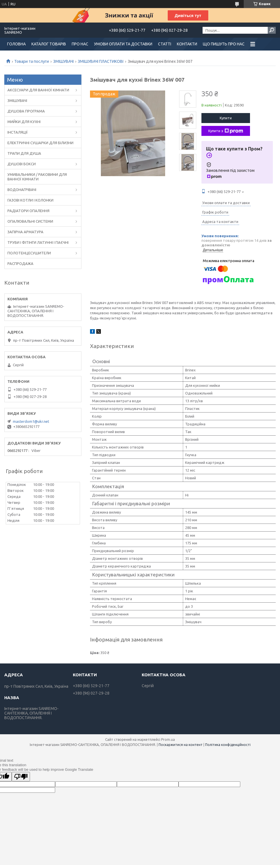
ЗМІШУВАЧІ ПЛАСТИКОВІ (100, 61)
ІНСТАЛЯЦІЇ (17, 132)
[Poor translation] (21, 776)
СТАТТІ (164, 44)
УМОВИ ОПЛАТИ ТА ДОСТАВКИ (123, 44)
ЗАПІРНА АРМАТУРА (25, 232)
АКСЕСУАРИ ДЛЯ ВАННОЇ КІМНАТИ (38, 90)
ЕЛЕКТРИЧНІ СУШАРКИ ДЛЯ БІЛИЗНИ (40, 143)
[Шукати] (272, 30)
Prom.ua (168, 739)
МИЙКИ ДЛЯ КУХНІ (24, 122)
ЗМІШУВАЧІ (63, 61)
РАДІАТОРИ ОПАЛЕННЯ (28, 211)
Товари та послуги (31, 61)
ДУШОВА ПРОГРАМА (26, 111)
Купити (226, 118)
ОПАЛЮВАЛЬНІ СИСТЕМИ (30, 221)
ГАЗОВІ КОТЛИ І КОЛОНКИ (30, 200)
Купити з (225, 131)
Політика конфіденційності (228, 745)
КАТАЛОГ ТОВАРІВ (48, 44)
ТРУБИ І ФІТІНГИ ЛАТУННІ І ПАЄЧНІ (38, 242)
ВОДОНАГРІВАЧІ (21, 190)
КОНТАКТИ (187, 44)
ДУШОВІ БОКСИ (21, 164)
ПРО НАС (80, 44)
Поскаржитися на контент (181, 745)
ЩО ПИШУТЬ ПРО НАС (224, 44)
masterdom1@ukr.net (31, 421)
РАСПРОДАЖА (20, 263)
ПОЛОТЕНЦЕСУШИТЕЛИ (29, 253)
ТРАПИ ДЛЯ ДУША (24, 153)
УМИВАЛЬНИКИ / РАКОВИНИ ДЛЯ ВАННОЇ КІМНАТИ (37, 176)
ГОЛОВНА (16, 44)
